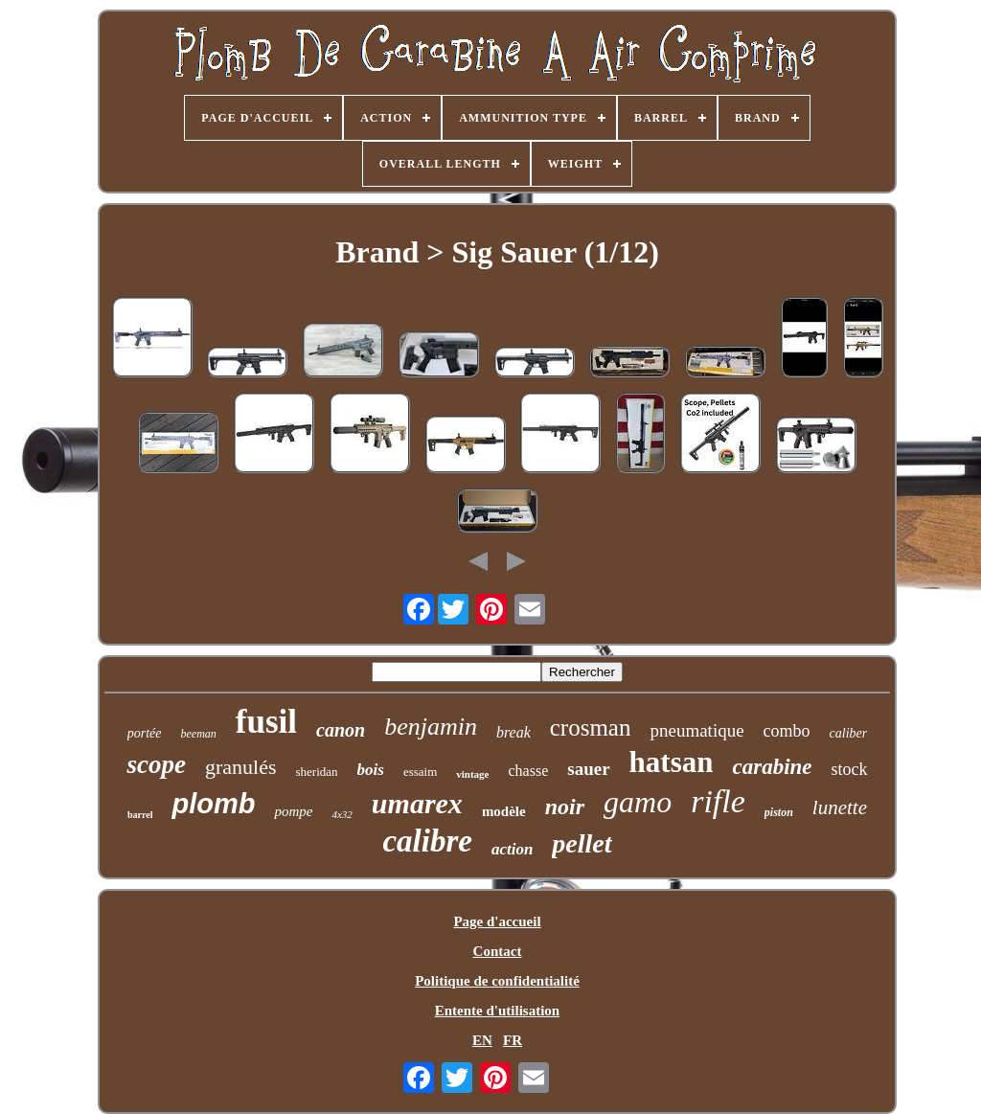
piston (778, 812)
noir (564, 806)
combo (787, 730)
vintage (472, 774)
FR (512, 1040)
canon (340, 729)
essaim (420, 771)
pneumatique (696, 730)
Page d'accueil (496, 921)
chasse (529, 770)
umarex (417, 803)
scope (155, 764)
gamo (638, 801)
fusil (266, 721)
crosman (590, 727)
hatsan (671, 762)
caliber (849, 733)
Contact (497, 951)
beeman (199, 733)
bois (370, 770)
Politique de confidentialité (497, 981)
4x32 (341, 814)
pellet (581, 843)
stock (850, 769)
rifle (718, 801)
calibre (426, 841)
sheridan (316, 771)
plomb (213, 803)
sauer (588, 769)
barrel (139, 814)
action (512, 849)
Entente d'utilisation (497, 1010)
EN (482, 1040)
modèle (504, 811)
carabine (771, 767)
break (513, 732)
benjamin (430, 726)
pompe (293, 811)
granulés (241, 767)
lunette (839, 807)
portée (144, 733)
